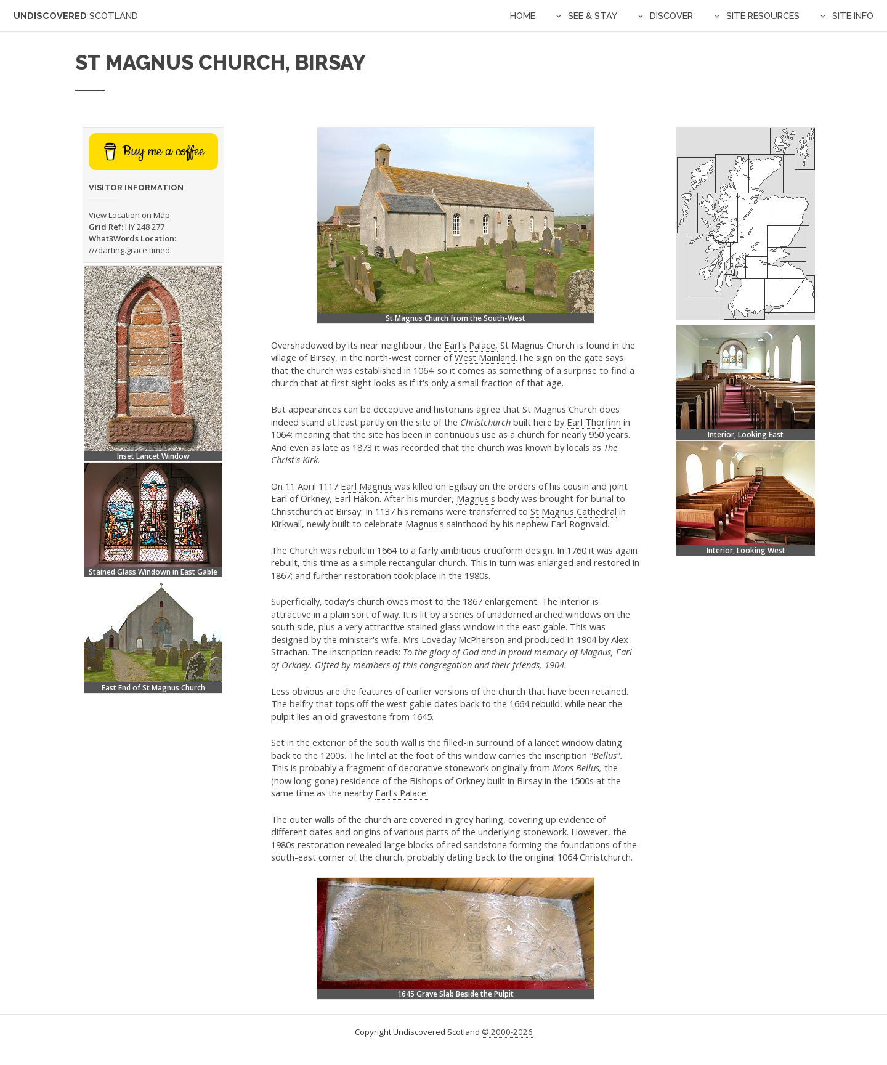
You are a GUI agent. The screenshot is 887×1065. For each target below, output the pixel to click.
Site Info (852, 15)
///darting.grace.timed (129, 250)
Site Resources (763, 15)
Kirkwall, (287, 523)
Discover (671, 15)
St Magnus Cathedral (573, 511)
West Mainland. (486, 357)
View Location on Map (129, 215)
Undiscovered (76, 15)
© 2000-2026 (507, 1031)
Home (522, 15)
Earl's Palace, (471, 345)
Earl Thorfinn (594, 422)
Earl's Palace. (401, 793)
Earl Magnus (366, 486)
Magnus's (475, 498)
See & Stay (592, 15)
